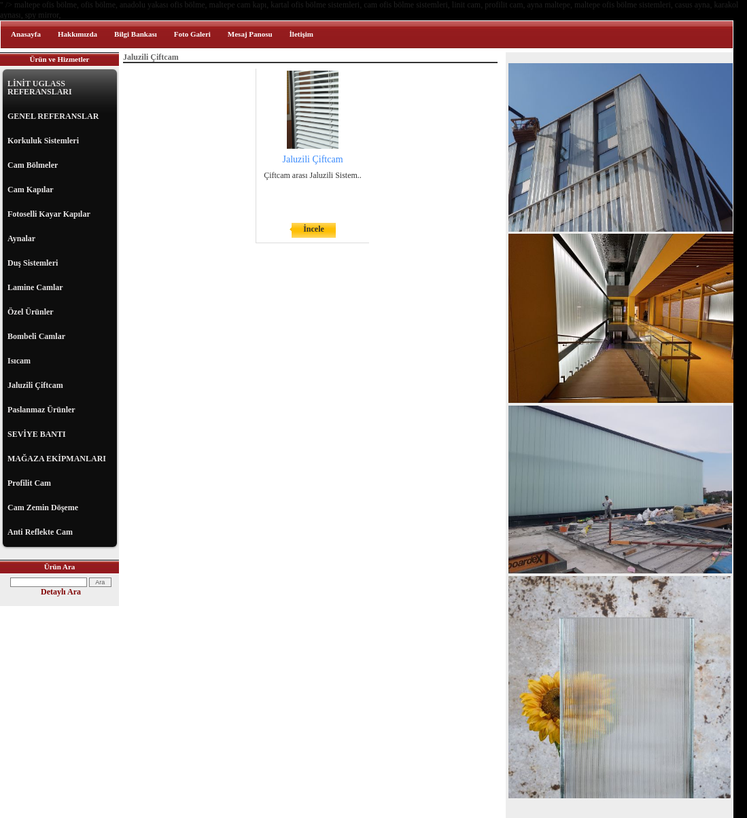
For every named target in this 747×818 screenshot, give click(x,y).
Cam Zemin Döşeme (42, 507)
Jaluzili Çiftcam (35, 385)
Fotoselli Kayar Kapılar (48, 214)
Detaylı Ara (61, 592)
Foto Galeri (192, 34)
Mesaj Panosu (250, 34)
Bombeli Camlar (36, 336)
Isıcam (19, 361)
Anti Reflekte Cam (40, 532)
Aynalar (21, 238)
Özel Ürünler (30, 312)
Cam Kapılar (30, 189)
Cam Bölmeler (32, 165)
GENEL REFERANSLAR (53, 116)
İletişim (301, 34)
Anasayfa (26, 34)
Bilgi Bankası (135, 34)
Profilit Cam (29, 483)
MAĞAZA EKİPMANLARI (56, 458)
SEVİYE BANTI (36, 434)
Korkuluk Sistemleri (43, 140)
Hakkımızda (77, 34)
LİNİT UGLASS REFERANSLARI (39, 87)
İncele (313, 229)
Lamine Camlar (35, 287)
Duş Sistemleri (32, 263)
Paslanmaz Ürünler (41, 409)
